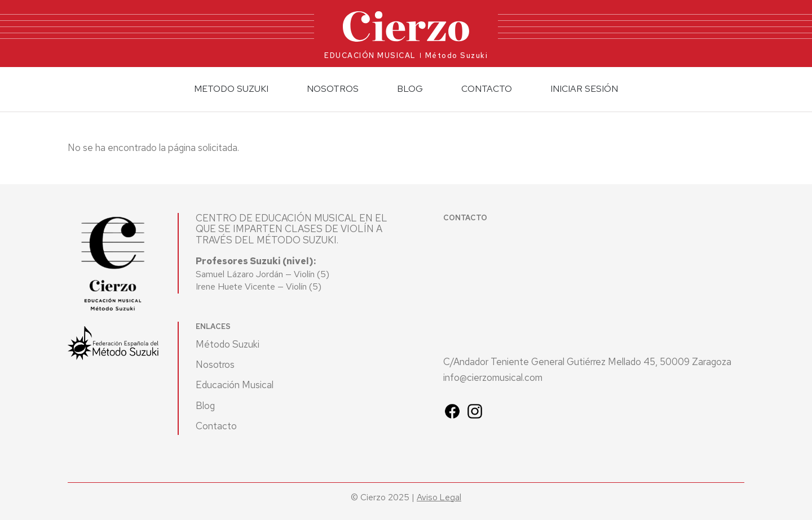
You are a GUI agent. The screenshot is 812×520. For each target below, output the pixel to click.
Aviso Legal (439, 497)
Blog (410, 89)
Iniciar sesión (584, 89)
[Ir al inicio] (406, 27)
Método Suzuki (227, 344)
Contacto (486, 89)
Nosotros (215, 364)
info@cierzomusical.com (492, 378)
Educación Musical (234, 385)
